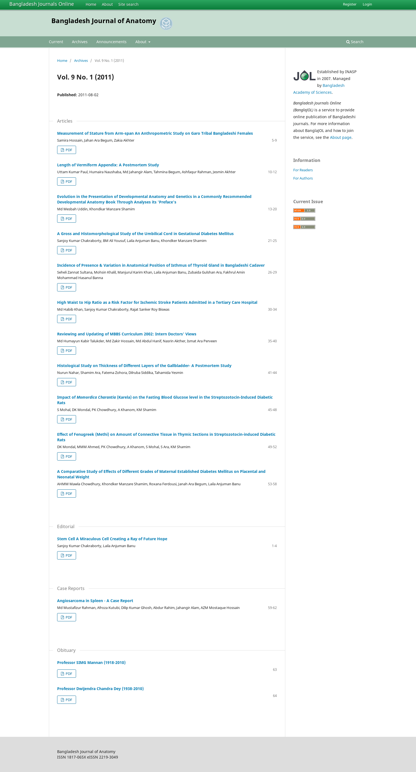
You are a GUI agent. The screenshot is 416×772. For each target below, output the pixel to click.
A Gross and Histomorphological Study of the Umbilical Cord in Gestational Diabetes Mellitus (145, 233)
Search (355, 41)
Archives (80, 41)
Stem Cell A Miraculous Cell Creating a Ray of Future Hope (112, 538)
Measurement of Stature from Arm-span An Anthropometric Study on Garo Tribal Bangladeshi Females (155, 133)
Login (367, 4)
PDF (68, 149)
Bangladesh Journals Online (41, 4)
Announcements (111, 41)
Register (349, 4)
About (107, 4)
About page (340, 137)
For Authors (303, 178)
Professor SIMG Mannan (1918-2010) (91, 662)
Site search (128, 4)
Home (91, 4)
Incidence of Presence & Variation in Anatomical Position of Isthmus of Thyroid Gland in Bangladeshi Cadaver (161, 265)
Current (56, 41)
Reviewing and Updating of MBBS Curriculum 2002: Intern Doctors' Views (126, 334)
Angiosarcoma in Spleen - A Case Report (95, 600)
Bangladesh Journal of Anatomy (103, 20)
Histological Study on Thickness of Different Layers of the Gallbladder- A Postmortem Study (144, 365)
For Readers (303, 169)
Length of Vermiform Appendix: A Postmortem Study (108, 164)
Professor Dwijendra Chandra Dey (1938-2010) (100, 688)
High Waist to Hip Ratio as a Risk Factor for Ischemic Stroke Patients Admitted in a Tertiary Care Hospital (157, 302)
